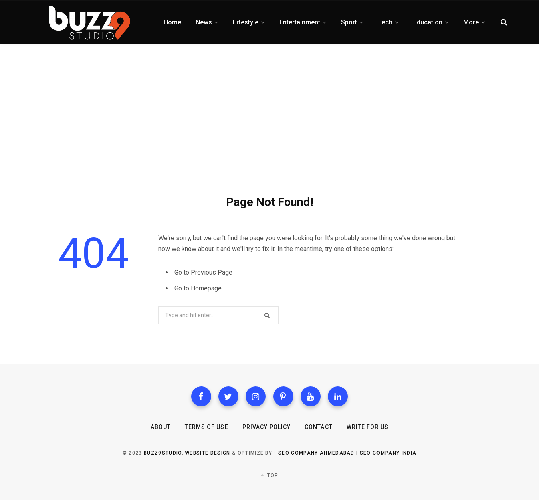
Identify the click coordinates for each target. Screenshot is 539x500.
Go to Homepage (198, 288)
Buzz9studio (163, 453)
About (161, 427)
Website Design (207, 453)
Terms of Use (206, 427)
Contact (318, 427)
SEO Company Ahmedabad (316, 453)
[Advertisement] (269, 104)
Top (269, 475)
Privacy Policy (266, 427)
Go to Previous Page (203, 272)
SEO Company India (388, 453)
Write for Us (368, 427)
